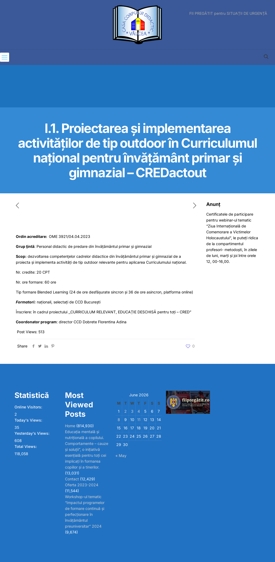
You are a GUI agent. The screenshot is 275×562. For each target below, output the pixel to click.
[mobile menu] (4, 57)
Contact (72, 479)
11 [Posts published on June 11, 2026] (138, 419)
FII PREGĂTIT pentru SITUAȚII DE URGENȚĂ (228, 13)
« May (120, 455)
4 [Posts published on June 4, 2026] (139, 411)
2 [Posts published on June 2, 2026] (125, 411)
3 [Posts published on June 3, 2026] (132, 411)
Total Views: (26, 446)
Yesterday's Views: (32, 433)
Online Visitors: (29, 407)
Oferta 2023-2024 (81, 485)
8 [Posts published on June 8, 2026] (119, 419)
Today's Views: (29, 420)
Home (70, 425)
